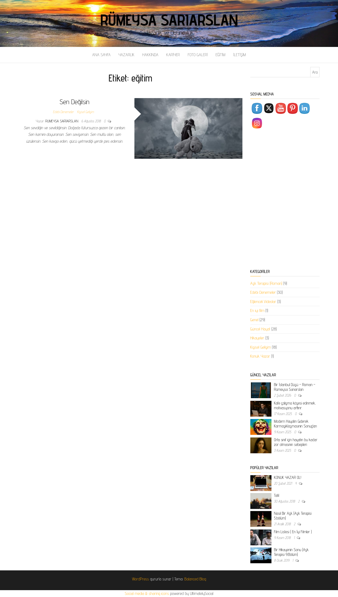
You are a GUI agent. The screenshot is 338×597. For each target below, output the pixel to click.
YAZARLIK (126, 54)
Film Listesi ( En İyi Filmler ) (293, 531)
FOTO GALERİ (198, 54)
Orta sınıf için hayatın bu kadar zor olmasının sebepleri (295, 442)
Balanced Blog (195, 578)
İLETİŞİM (239, 54)
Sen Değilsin (74, 102)
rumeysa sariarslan (62, 121)
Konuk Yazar (260, 356)
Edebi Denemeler (63, 112)
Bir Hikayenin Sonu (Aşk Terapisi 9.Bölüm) (291, 552)
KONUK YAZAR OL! (287, 477)
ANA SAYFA (101, 54)
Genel (254, 319)
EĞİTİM (220, 54)
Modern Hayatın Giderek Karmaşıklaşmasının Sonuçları (295, 423)
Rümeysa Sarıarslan (169, 19)
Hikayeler (257, 337)
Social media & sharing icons (147, 593)
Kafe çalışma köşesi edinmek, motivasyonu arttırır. (295, 405)
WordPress (140, 578)
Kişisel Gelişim (85, 112)
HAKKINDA (150, 54)
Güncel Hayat (260, 328)
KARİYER (173, 54)
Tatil (276, 495)
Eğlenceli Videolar (263, 301)
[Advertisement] (285, 199)
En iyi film (257, 310)
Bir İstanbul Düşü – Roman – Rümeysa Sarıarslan (294, 387)
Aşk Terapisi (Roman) (266, 283)
